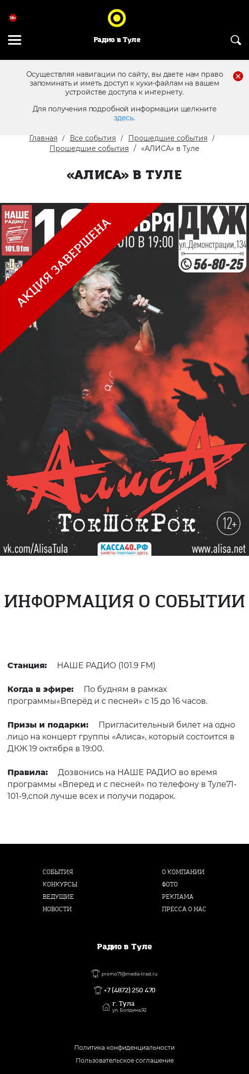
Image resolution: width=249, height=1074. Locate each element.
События (58, 872)
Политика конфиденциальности (124, 1047)
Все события (93, 138)
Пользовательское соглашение (125, 1060)
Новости (57, 909)
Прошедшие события (167, 138)
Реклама (178, 897)
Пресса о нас (184, 909)
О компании (183, 872)
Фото (170, 884)
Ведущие (58, 897)
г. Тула (129, 1007)
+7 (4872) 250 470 (129, 990)
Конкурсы (60, 884)
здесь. (124, 117)
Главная (43, 138)
